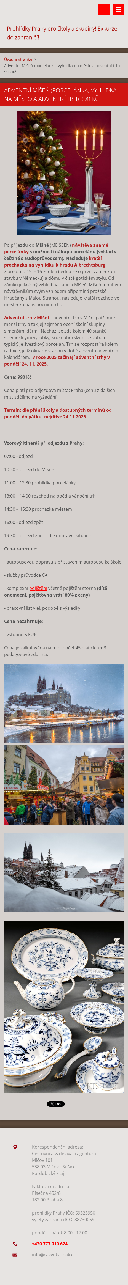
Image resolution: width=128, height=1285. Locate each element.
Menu (118, 9)
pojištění (38, 588)
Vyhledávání (104, 9)
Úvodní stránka (18, 59)
